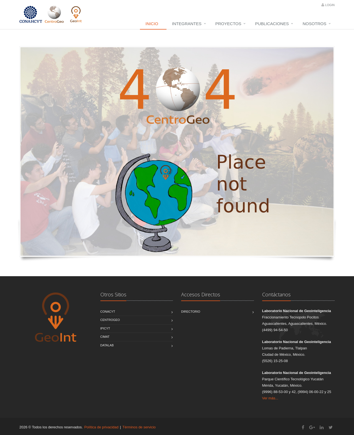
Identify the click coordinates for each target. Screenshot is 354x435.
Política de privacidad (101, 427)
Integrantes (187, 23)
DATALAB (107, 345)
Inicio (151, 23)
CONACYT (107, 311)
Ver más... (270, 398)
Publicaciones (272, 23)
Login (330, 5)
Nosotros (314, 23)
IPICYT (105, 328)
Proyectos (228, 23)
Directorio (190, 311)
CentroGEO (110, 319)
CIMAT (105, 336)
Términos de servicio (139, 427)
